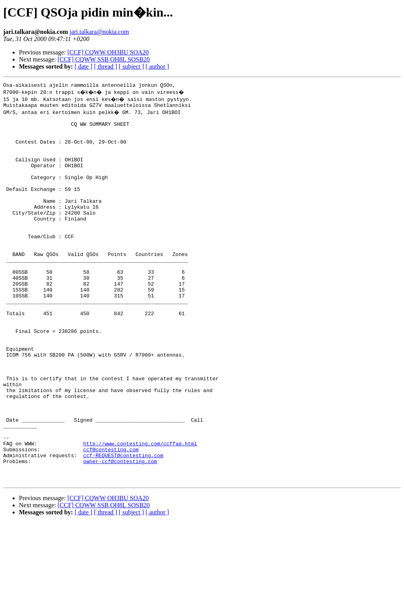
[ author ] (157, 66)
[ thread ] (105, 66)
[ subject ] (131, 66)
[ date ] (83, 66)
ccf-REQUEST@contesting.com (123, 526)
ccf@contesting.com (110, 519)
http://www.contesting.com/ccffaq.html (140, 512)
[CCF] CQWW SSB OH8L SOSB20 (104, 59)
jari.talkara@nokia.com (99, 31)
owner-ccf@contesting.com (120, 533)
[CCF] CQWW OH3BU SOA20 (108, 52)
